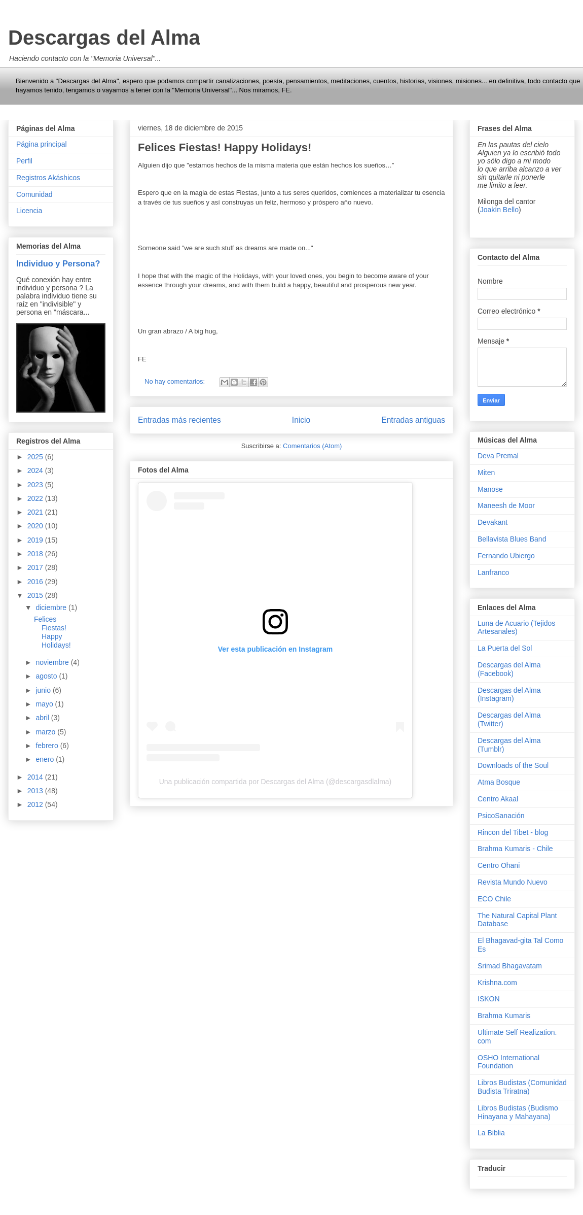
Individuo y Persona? (58, 263)
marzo (46, 732)
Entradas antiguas (413, 420)
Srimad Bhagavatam (510, 966)
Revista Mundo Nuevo (513, 882)
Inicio (301, 420)
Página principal (41, 144)
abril (43, 718)
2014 (36, 777)
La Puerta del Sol (505, 648)
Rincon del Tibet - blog (513, 832)
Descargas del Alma (104, 37)
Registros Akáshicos (48, 178)
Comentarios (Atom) (312, 446)
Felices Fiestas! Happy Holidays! (224, 147)
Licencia (29, 211)
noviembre (52, 662)
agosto (47, 676)
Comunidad (34, 194)
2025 (36, 457)
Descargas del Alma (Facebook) (509, 669)
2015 (36, 595)
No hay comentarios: (175, 381)
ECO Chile (494, 899)
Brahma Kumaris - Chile (515, 849)
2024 (36, 470)
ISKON (489, 999)
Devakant (492, 522)
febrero (47, 745)
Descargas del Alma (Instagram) (509, 694)
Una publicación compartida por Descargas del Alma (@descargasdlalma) (275, 782)
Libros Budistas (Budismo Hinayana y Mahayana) (518, 1112)
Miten (486, 472)
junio (43, 690)
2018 (36, 554)
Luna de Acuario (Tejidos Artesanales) (516, 627)
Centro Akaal (498, 799)
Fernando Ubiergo (506, 556)
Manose (490, 489)
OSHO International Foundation (508, 1062)
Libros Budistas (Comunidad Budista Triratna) (522, 1086)
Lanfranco (493, 572)
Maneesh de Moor (506, 505)
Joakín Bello (499, 210)
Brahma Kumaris (504, 1015)
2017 (36, 567)
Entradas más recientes (179, 420)
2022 (36, 498)
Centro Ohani (499, 865)
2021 (36, 512)
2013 (36, 791)
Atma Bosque (499, 782)
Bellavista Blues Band (512, 539)
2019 (36, 540)
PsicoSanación (501, 816)
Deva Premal (498, 456)
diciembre (51, 607)
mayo (45, 704)
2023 (36, 485)
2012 (36, 804)
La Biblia (491, 1133)
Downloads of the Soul (513, 765)
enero (45, 759)
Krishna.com (497, 982)
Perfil (24, 161)
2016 (36, 582)
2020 (36, 526)
